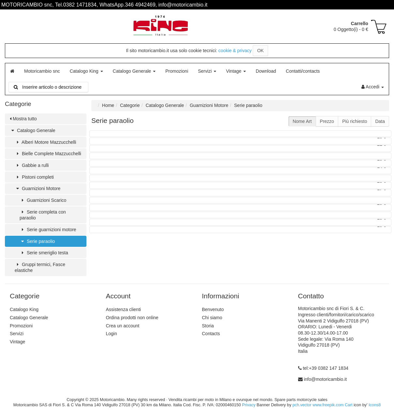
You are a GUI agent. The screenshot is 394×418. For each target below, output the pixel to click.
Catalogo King (86, 71)
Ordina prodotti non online (132, 317)
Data (380, 121)
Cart (349, 405)
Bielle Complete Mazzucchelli (48, 153)
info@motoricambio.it (325, 379)
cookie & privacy (235, 50)
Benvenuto (213, 309)
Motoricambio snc (42, 71)
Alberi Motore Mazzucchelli (45, 142)
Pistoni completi (34, 177)
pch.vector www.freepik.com (318, 405)
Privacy (248, 405)
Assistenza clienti (123, 309)
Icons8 (375, 405)
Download (266, 71)
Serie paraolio (37, 241)
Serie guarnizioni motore (48, 229)
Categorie (130, 105)
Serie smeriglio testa (44, 252)
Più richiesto (354, 121)
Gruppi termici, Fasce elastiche (40, 267)
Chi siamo (212, 317)
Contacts (211, 333)
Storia (208, 325)
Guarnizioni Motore (37, 188)
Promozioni (176, 71)
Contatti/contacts (303, 71)
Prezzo (327, 121)
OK (260, 50)
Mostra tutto (23, 118)
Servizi (207, 71)
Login (111, 333)
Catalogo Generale (134, 71)
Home (108, 105)
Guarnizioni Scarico (43, 200)
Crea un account (123, 325)
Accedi (372, 86)
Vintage (236, 71)
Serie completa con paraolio (43, 215)
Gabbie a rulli (32, 165)
